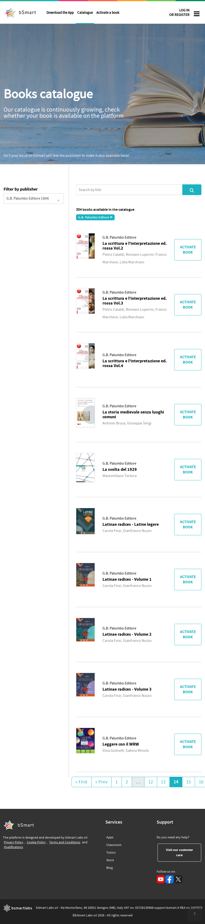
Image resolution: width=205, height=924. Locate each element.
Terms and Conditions (64, 842)
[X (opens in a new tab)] (178, 879)
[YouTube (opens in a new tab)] (161, 879)
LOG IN (179, 13)
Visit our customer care (183, 853)
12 (150, 782)
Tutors (111, 852)
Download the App (60, 12)
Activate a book (107, 12)
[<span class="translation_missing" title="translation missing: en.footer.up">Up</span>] (194, 914)
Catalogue (85, 12)
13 (163, 782)
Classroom (114, 844)
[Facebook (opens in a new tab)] (169, 879)
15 (188, 782)
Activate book (188, 250)
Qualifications (13, 847)
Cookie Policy (36, 842)
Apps (109, 837)
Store (110, 859)
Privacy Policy (13, 842)
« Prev (101, 782)
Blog (109, 867)
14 (176, 782)
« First (81, 782)
